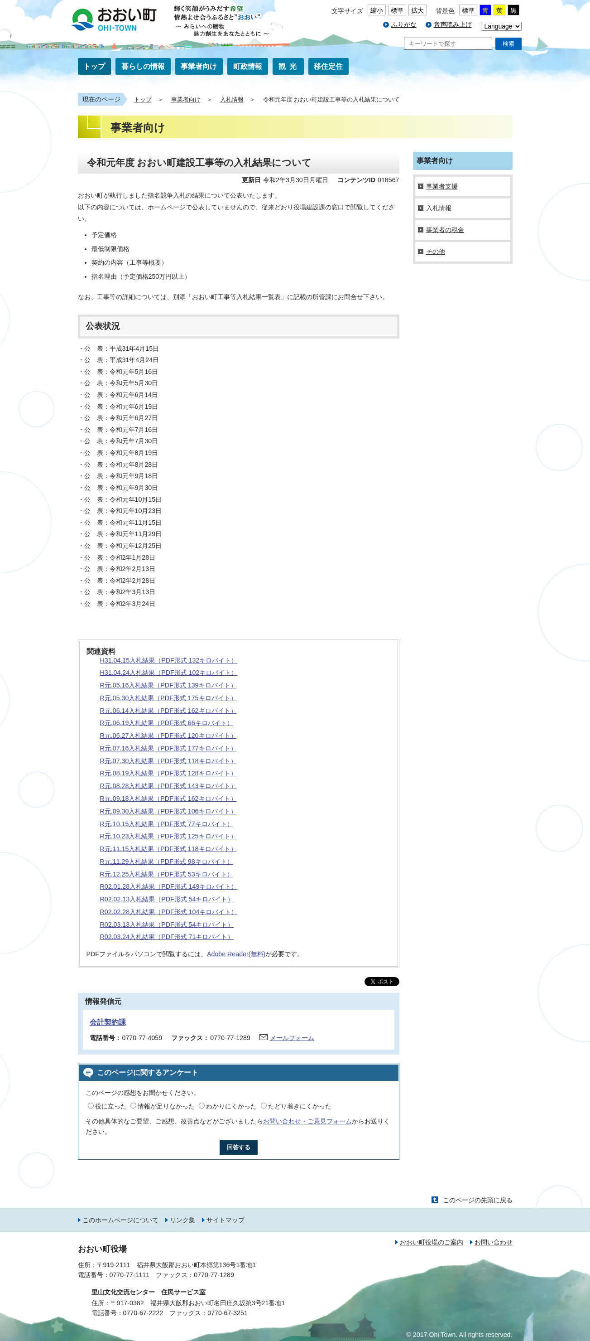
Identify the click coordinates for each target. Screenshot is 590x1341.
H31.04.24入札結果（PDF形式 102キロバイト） (169, 672)
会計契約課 (108, 1022)
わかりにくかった (231, 1106)
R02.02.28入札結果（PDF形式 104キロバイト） (169, 911)
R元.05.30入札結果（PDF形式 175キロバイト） (168, 698)
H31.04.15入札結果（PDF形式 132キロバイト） (169, 660)
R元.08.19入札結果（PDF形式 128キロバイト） (168, 773)
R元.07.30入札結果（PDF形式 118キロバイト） (168, 761)
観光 (289, 66)
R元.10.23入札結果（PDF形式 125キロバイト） (168, 836)
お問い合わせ (494, 1242)
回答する (238, 1147)
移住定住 (328, 66)
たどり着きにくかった (299, 1106)
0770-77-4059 (142, 1037)
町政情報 (247, 66)
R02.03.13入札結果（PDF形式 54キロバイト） (167, 924)
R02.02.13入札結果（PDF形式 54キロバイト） (167, 899)
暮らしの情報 (143, 66)
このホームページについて (120, 1220)
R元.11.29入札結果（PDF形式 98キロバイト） (166, 861)
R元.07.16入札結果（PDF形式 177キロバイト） (168, 748)
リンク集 (182, 1220)
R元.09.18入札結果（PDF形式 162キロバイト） (168, 798)
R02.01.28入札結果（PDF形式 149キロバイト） (169, 886)
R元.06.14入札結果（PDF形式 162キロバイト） (168, 710)
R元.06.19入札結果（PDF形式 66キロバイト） (166, 722)
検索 (508, 43)
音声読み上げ (453, 24)
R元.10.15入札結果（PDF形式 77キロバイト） (166, 824)
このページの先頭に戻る (478, 1200)
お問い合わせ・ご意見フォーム (307, 1121)
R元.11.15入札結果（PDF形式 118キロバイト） (168, 848)
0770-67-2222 (143, 1313)
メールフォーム (292, 1037)
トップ (94, 66)
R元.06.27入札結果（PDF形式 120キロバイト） (168, 735)
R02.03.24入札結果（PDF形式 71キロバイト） (167, 936)
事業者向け (199, 66)
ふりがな (404, 24)
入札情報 (232, 100)
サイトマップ (225, 1220)
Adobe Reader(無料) (236, 954)
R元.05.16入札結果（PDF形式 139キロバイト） (168, 685)
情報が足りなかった (166, 1106)
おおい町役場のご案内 (431, 1242)
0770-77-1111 (130, 1274)
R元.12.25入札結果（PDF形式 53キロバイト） (166, 874)
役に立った (111, 1106)
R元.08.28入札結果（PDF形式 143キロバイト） (168, 785)
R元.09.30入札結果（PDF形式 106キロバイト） (168, 811)
